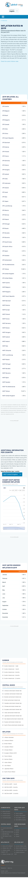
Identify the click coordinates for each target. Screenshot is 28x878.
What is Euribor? (5, 811)
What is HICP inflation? (20, 848)
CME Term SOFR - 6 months (10, 790)
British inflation (7, 743)
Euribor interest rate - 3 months (10, 672)
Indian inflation (7, 762)
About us (10, 868)
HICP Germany (6, 323)
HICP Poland (6, 359)
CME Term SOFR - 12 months (10, 793)
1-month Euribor (5, 813)
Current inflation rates (20, 846)
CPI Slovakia (5, 233)
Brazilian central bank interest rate (11, 697)
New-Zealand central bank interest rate (12, 719)
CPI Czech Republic (8, 138)
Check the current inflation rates (9, 61)
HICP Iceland (6, 337)
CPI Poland (5, 219)
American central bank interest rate (11, 690)
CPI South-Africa (7, 246)
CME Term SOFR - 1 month (9, 784)
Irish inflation (6, 765)
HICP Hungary (6, 332)
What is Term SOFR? (19, 815)
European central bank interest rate (12, 709)
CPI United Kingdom (8, 273)
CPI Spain (5, 251)
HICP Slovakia (6, 368)
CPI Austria (5, 106)
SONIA (16, 834)
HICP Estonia (6, 305)
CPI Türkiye (5, 269)
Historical (4, 20)
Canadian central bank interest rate (12, 703)
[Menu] (3, 17)
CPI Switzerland (7, 260)
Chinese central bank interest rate (11, 706)
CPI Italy (4, 196)
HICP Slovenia (6, 373)
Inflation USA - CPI (6, 848)
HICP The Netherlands (8, 386)
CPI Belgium (5, 111)
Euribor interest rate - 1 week (10, 666)
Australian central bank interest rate (12, 694)
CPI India (5, 178)
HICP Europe (6, 310)
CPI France (5, 156)
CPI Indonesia (6, 183)
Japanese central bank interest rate (12, 715)
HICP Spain (5, 377)
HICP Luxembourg (7, 355)
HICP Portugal (6, 364)
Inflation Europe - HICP (20, 850)
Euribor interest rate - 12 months (11, 678)
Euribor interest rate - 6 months (10, 675)
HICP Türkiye (6, 391)
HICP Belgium (6, 287)
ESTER (16, 832)
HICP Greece (6, 328)
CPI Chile (5, 129)
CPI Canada (5, 124)
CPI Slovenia (6, 237)
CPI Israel (5, 192)
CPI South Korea (7, 242)
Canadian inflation (7, 747)
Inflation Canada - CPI (7, 854)
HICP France (6, 319)
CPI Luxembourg (7, 206)
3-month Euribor (5, 815)
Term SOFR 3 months (20, 819)
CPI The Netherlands (8, 264)
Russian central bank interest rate (11, 722)
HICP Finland (6, 314)
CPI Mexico (5, 210)
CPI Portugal (6, 224)
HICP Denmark (6, 300)
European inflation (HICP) (9, 753)
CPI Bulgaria (6, 120)
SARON (16, 830)
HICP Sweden (6, 382)
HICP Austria (6, 282)
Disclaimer (3, 868)
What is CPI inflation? (7, 846)
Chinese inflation (7, 750)
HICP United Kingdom (8, 395)
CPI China (5, 133)
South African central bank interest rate (12, 725)
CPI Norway (5, 215)
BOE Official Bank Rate (7, 831)
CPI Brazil (5, 115)
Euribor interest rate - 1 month (10, 669)
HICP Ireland (6, 341)
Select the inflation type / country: (10, 471)
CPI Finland (5, 151)
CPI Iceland (5, 174)
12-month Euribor (6, 817)
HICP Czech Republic (8, 296)
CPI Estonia (5, 147)
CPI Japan (5, 201)
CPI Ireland (5, 187)
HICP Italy (5, 346)
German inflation (7, 759)
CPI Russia (5, 228)
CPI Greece (5, 165)
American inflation (7, 740)
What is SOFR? (18, 813)
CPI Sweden (5, 255)
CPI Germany (6, 160)
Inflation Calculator (8, 737)
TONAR (16, 836)
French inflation (7, 756)
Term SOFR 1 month (19, 817)
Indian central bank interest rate (11, 712)
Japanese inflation (7, 768)
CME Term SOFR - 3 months (10, 787)
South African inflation (8, 771)
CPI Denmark (6, 142)
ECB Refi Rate (5, 834)
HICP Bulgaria (6, 291)
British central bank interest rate (11, 700)
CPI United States (7, 278)
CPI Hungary (6, 169)
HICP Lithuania (6, 350)
